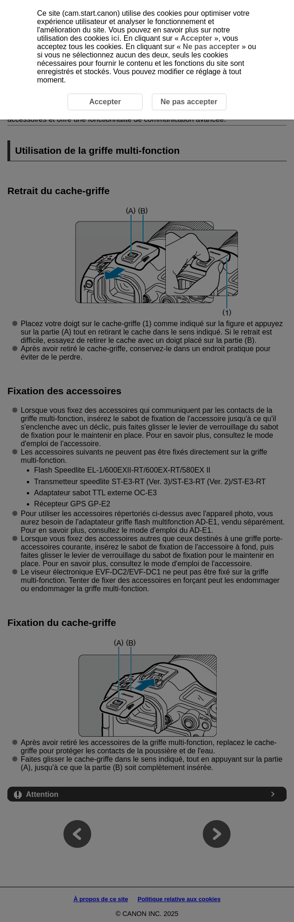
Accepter (196, 38)
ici (115, 38)
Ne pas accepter (211, 47)
